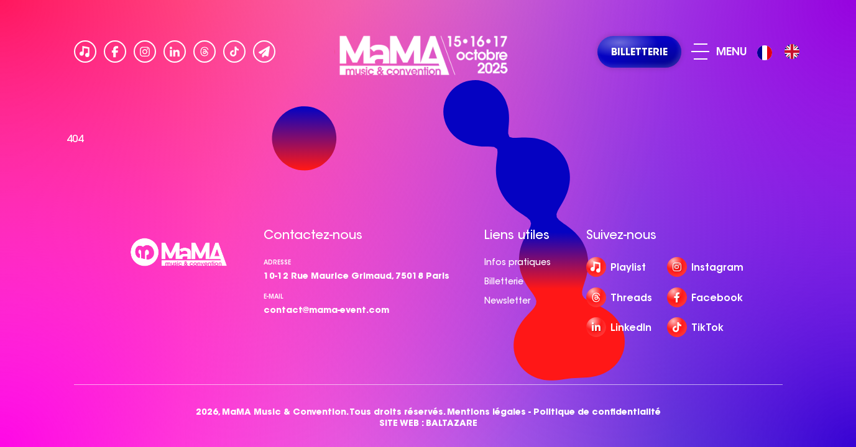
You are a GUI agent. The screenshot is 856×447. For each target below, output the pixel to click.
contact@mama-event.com (326, 309)
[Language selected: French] (781, 51)
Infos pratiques (517, 262)
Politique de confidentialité (597, 412)
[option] (792, 51)
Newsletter (507, 300)
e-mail (273, 296)
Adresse (277, 262)
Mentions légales (486, 412)
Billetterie (503, 281)
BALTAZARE (451, 423)
